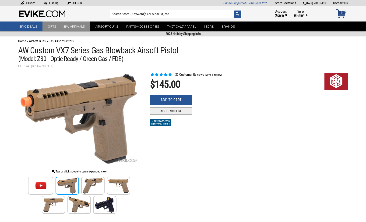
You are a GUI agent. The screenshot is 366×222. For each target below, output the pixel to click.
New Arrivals (73, 26)
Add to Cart (171, 100)
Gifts (52, 26)
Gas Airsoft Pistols (61, 41)
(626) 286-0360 (314, 3)
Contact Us (340, 3)
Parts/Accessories (142, 26)
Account (281, 14)
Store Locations (285, 3)
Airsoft (28, 3)
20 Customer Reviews (177, 74)
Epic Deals (28, 26)
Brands (228, 26)
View (300, 14)
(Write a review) (213, 74)
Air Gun (74, 3)
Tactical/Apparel (181, 26)
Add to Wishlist (171, 111)
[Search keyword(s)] (176, 14)
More (209, 26)
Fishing (51, 3)
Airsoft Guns (106, 26)
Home (22, 41)
